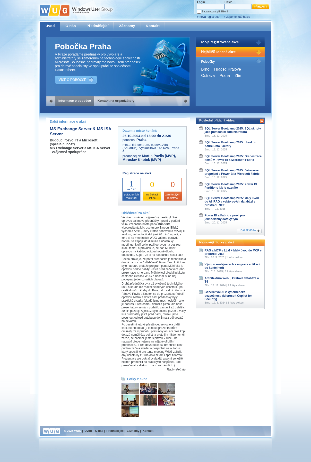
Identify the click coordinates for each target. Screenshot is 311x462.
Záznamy (127, 26)
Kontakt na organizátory (116, 100)
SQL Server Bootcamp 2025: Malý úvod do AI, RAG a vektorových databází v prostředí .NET (232, 201)
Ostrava (208, 76)
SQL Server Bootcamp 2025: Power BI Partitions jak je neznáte (231, 186)
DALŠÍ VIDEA (248, 230)
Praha (224, 76)
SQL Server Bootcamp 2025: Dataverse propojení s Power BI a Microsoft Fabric (232, 172)
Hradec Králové (227, 69)
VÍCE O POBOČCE (72, 79)
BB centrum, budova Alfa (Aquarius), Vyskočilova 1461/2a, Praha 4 (150, 148)
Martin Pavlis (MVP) (158, 156)
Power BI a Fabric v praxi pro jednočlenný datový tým (225, 217)
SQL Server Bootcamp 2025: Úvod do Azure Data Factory (230, 144)
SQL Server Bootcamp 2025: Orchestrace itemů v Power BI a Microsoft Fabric (233, 158)
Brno (205, 69)
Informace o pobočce (74, 100)
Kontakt (153, 26)
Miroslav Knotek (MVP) (141, 160)
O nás (70, 26)
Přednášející (97, 26)
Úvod (50, 26)
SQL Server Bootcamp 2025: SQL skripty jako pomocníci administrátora (233, 130)
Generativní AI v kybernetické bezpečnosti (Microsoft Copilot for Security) (228, 295)
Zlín (238, 76)
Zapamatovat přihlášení (215, 11)
